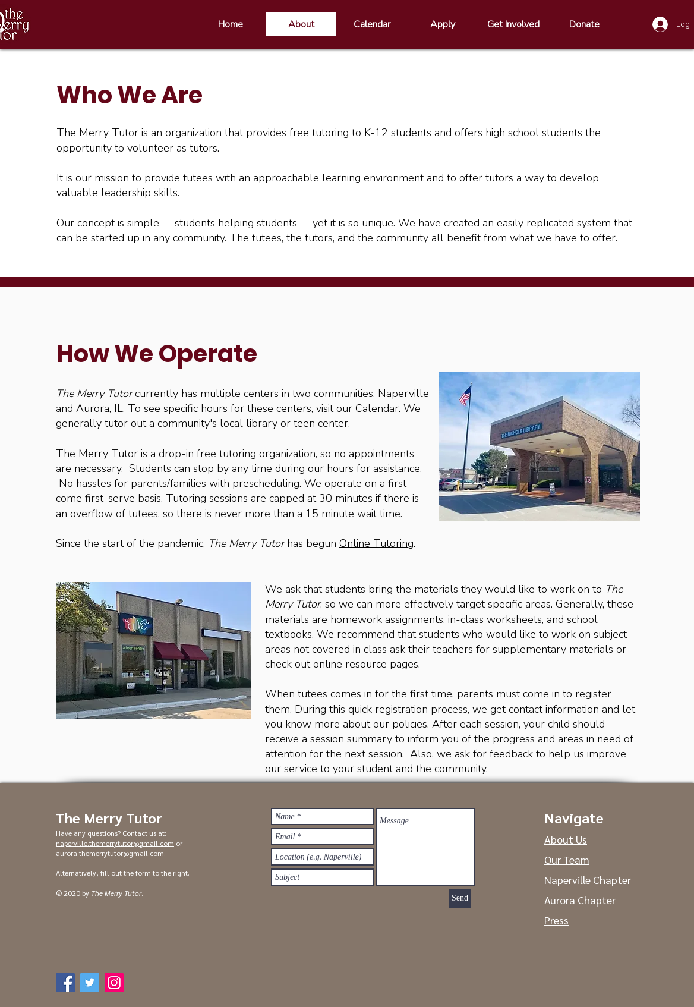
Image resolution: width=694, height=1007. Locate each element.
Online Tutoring (376, 543)
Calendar (377, 408)
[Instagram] (114, 982)
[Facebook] (65, 982)
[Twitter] (89, 982)
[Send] (460, 898)
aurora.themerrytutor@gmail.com (110, 853)
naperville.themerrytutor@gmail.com (115, 843)
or (178, 843)
